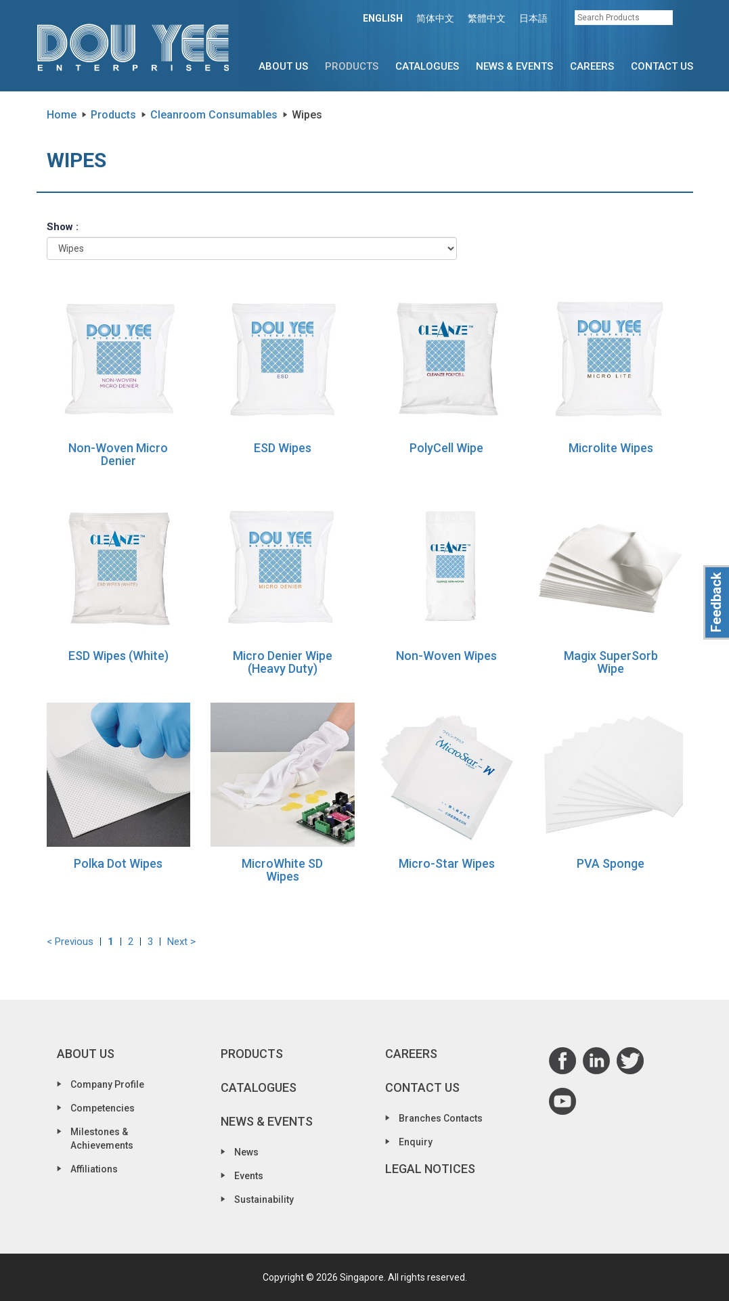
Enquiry (416, 1142)
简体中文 (435, 18)
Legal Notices (430, 1169)
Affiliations (94, 1169)
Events (248, 1175)
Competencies (102, 1108)
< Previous (70, 941)
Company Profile (107, 1084)
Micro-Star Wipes (447, 863)
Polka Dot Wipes (118, 863)
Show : (63, 227)
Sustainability (264, 1199)
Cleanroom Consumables (214, 114)
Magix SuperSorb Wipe (611, 662)
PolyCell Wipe (446, 448)
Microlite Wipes (611, 448)
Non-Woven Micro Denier (118, 454)
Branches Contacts (441, 1118)
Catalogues (427, 66)
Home (61, 114)
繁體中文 (487, 18)
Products (351, 66)
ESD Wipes (282, 448)
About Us (283, 66)
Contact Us (662, 66)
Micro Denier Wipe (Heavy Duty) (282, 662)
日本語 (533, 18)
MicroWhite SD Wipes (282, 870)
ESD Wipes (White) (118, 655)
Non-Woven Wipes (446, 655)
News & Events (514, 66)
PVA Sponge (610, 863)
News (246, 1152)
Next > (181, 941)
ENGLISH (383, 18)
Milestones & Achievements (101, 1138)
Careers (592, 66)
